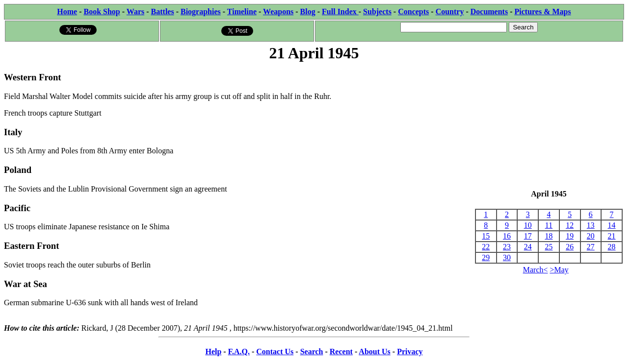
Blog (307, 11)
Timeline (242, 11)
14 (612, 225)
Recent (341, 351)
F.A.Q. (239, 351)
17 (528, 236)
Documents (489, 11)
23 (507, 247)
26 (570, 247)
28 (612, 247)
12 (570, 225)
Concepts (413, 11)
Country (450, 11)
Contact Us (274, 351)
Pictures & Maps (543, 11)
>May (559, 270)
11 (548, 225)
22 (486, 247)
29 (486, 257)
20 (591, 236)
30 (507, 257)
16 (507, 236)
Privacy (409, 351)
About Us (374, 351)
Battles (162, 11)
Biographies (201, 11)
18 (548, 236)
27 (591, 247)
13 (591, 225)
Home (67, 11)
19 (570, 236)
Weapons (278, 11)
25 (548, 247)
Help (213, 351)
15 (486, 236)
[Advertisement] (549, 126)
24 (528, 247)
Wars (135, 11)
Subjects (377, 11)
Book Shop (101, 11)
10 (528, 225)
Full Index (340, 11)
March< (535, 270)
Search (311, 351)
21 (612, 236)
